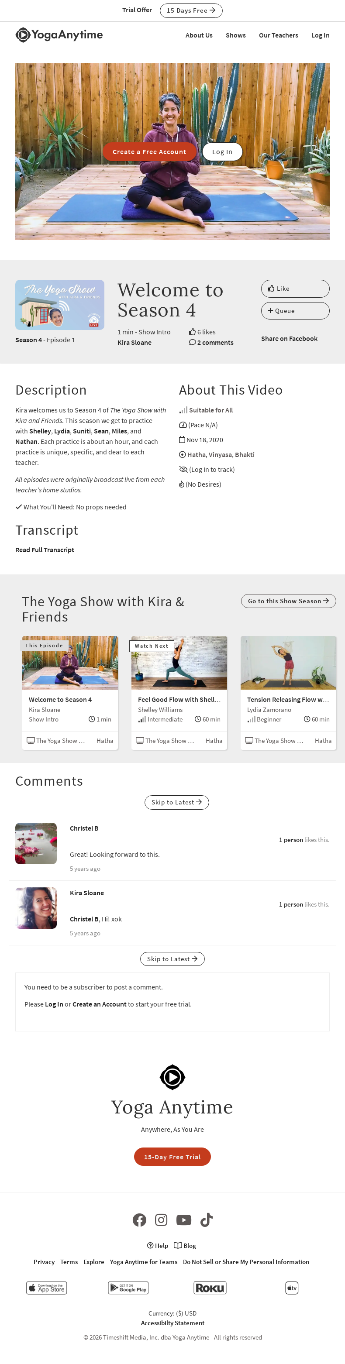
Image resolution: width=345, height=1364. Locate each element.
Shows (236, 35)
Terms (69, 1261)
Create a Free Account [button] (149, 151)
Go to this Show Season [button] (288, 601)
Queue (281, 310)
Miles (119, 430)
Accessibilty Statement (172, 1323)
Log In (320, 35)
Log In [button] (222, 151)
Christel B (84, 828)
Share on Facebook (289, 338)
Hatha (196, 454)
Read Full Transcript (44, 549)
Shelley (40, 430)
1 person (291, 839)
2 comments (215, 342)
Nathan (26, 441)
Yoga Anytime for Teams (143, 1261)
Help (157, 1245)
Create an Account (99, 1004)
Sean (101, 430)
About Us (199, 35)
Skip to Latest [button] (177, 802)
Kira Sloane (134, 342)
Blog (185, 1245)
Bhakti (245, 454)
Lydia (62, 430)
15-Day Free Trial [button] (172, 1156)
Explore (93, 1261)
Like (279, 288)
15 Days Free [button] (191, 10)
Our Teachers (278, 35)
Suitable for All (211, 409)
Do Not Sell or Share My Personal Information (246, 1261)
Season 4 (28, 339)
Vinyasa (220, 454)
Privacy (44, 1261)
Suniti (82, 430)
